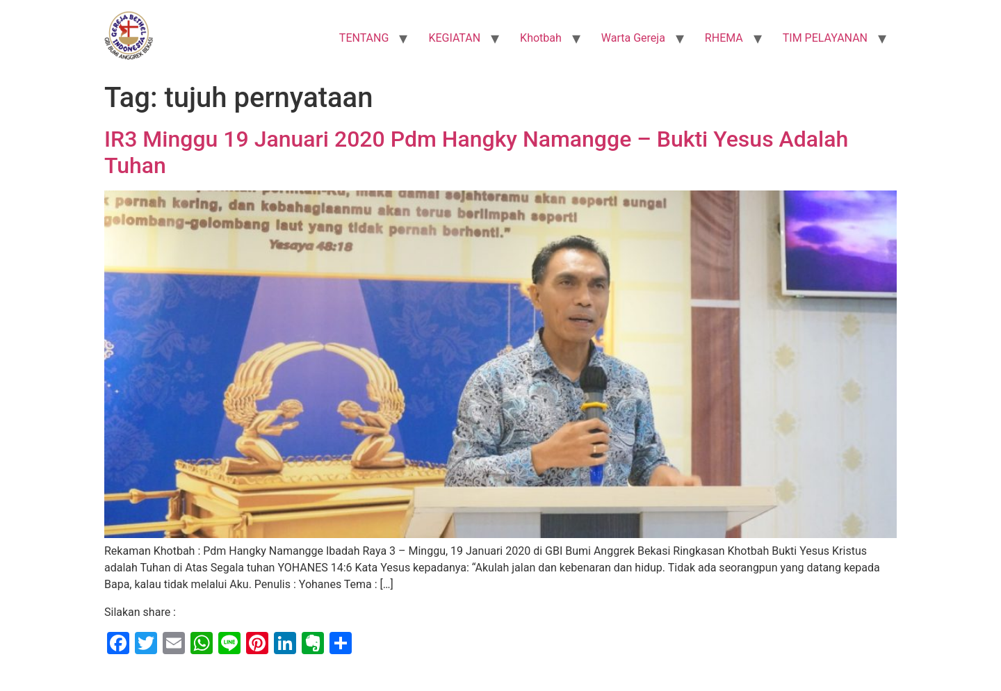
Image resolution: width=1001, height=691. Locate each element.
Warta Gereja (633, 37)
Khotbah (541, 37)
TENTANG (364, 37)
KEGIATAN (454, 37)
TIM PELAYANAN (825, 37)
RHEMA (724, 37)
